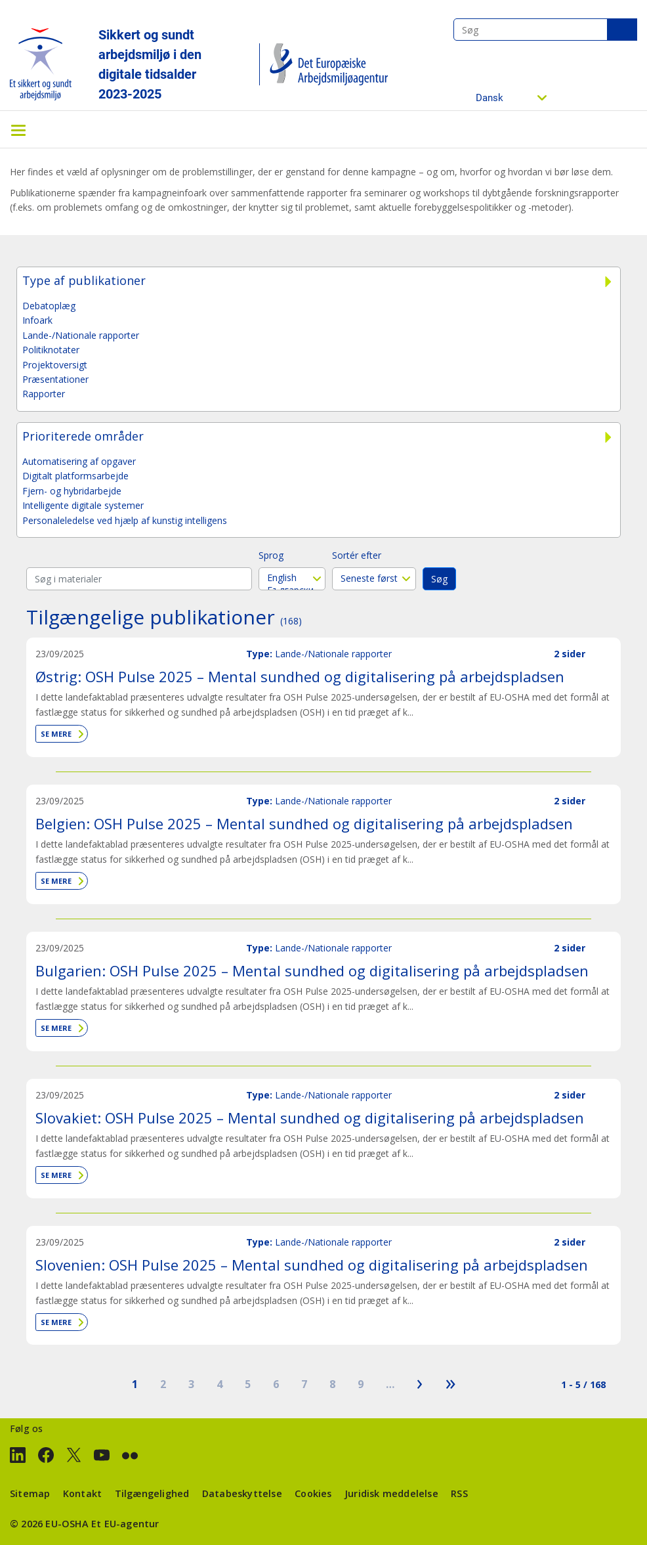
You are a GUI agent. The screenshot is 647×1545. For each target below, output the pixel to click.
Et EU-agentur (125, 1523)
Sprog (271, 555)
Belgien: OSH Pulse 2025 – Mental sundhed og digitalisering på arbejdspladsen (304, 823)
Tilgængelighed (152, 1493)
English (292, 577)
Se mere (56, 734)
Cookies (313, 1493)
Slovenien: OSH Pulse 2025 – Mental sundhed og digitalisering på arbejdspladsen (311, 1264)
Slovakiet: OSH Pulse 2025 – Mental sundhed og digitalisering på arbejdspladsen (309, 1117)
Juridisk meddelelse (391, 1493)
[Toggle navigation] (18, 129)
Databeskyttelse (242, 1493)
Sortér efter (356, 555)
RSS (459, 1493)
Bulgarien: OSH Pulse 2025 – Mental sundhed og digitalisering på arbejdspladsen (312, 970)
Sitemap (30, 1493)
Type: (259, 653)
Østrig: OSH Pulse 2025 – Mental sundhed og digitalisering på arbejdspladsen (299, 676)
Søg (622, 29)
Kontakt (82, 1493)
